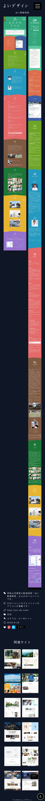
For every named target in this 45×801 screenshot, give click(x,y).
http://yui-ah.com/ (18, 610)
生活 (9, 614)
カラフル (11, 618)
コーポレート (25, 618)
